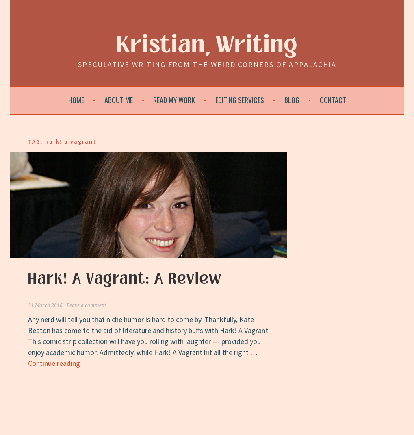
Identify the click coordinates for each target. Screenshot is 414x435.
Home (76, 100)
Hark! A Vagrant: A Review (124, 279)
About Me (118, 100)
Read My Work (174, 100)
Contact (333, 100)
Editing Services (239, 100)
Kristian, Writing (207, 45)
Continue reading (54, 363)
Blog (291, 100)
